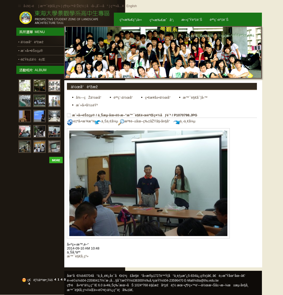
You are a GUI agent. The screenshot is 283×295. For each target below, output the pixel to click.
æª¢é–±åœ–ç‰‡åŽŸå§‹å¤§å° (145, 121)
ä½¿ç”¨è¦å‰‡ (118, 290)
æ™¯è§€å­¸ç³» (50, 6)
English (131, 6)
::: (19, 6)
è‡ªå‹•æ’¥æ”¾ (81, 121)
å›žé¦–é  (30, 6)
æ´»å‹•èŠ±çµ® (83, 115)
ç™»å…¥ (117, 6)
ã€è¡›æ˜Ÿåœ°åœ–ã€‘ (229, 276)
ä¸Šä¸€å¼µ (106, 121)
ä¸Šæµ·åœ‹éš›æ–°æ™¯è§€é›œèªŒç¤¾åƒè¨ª (134, 115)
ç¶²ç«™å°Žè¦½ (73, 6)
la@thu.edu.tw (208, 280)
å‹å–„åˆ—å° (97, 6)
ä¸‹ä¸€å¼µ (184, 121)
